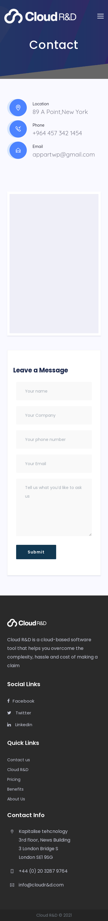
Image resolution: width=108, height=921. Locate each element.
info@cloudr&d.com (41, 885)
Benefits (15, 789)
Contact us (18, 760)
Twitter (19, 713)
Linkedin (19, 725)
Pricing (13, 779)
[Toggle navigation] (100, 16)
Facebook (21, 701)
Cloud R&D (18, 769)
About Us (16, 799)
